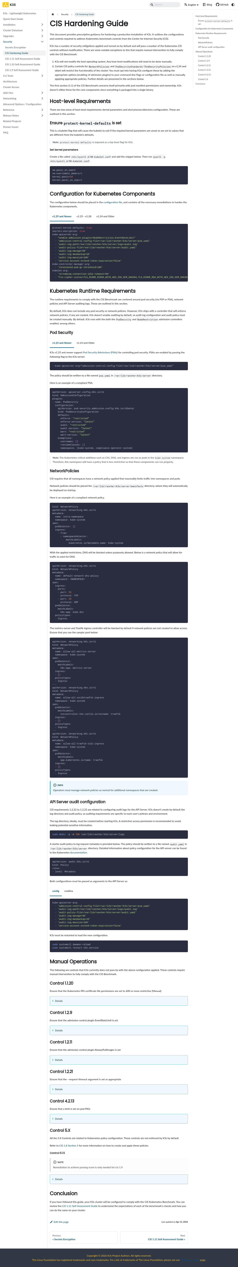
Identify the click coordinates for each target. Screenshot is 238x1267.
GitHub (224, 4)
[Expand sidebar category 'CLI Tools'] (42, 75)
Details (59, 1000)
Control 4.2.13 (204, 74)
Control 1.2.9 (204, 60)
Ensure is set (215, 22)
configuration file (112, 202)
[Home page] (53, 14)
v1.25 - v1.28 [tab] (84, 216)
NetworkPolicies (205, 42)
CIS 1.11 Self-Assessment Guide (80, 1205)
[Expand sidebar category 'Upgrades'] (42, 35)
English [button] (190, 4)
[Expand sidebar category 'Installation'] (42, 24)
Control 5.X (203, 79)
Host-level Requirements (206, 16)
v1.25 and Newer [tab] (62, 342)
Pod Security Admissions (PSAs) (100, 352)
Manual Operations (204, 51)
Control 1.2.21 (204, 70)
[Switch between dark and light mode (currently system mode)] (232, 4)
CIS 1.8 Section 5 (68, 1145)
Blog (209, 4)
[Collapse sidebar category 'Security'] (42, 41)
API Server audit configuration (211, 47)
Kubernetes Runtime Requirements (211, 33)
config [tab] (55, 890)
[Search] (164, 4)
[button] (23, 92)
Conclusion (200, 84)
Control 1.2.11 (204, 65)
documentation (78, 852)
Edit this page (59, 1221)
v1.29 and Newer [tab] (62, 216)
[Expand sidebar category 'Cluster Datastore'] (42, 30)
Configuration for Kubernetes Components (214, 28)
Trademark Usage (189, 1259)
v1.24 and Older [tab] (105, 216)
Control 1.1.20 (204, 56)
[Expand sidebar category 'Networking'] (42, 98)
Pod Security (203, 38)
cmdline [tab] (68, 890)
